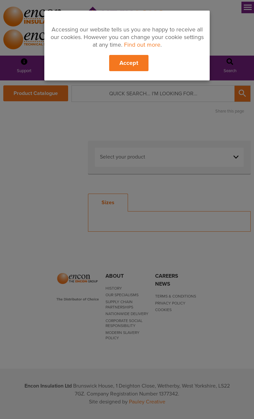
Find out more (142, 44)
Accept (128, 63)
